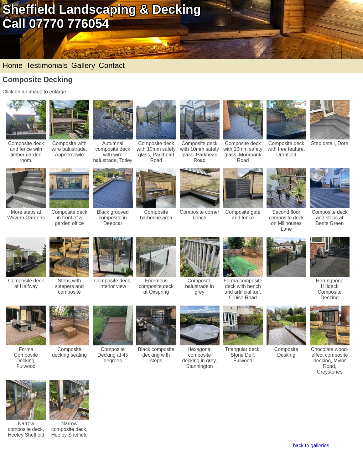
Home (13, 65)
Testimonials (47, 65)
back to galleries (311, 445)
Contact (112, 65)
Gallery (83, 65)
